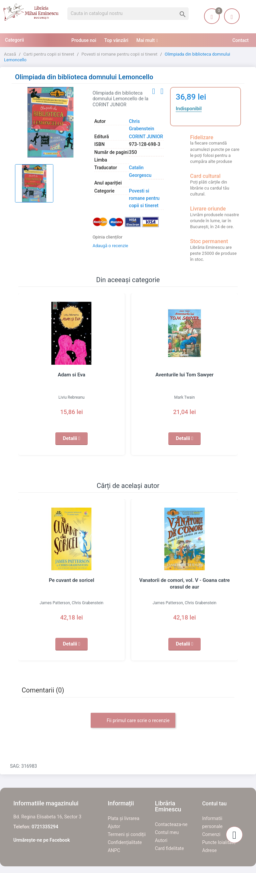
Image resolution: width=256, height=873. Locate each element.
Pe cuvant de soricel (71, 580)
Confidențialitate (125, 842)
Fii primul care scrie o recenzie (132, 720)
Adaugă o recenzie (110, 245)
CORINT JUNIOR (146, 136)
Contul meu (167, 832)
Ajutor (114, 826)
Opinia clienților (108, 236)
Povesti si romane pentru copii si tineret (144, 198)
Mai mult (145, 40)
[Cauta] (128, 13)
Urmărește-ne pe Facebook (41, 840)
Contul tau (214, 803)
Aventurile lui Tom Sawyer (185, 375)
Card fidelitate (169, 848)
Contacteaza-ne (171, 824)
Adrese (209, 850)
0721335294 (45, 826)
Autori (161, 840)
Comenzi (211, 834)
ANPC (114, 850)
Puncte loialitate (219, 842)
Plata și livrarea (123, 818)
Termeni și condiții (127, 834)
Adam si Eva (71, 375)
